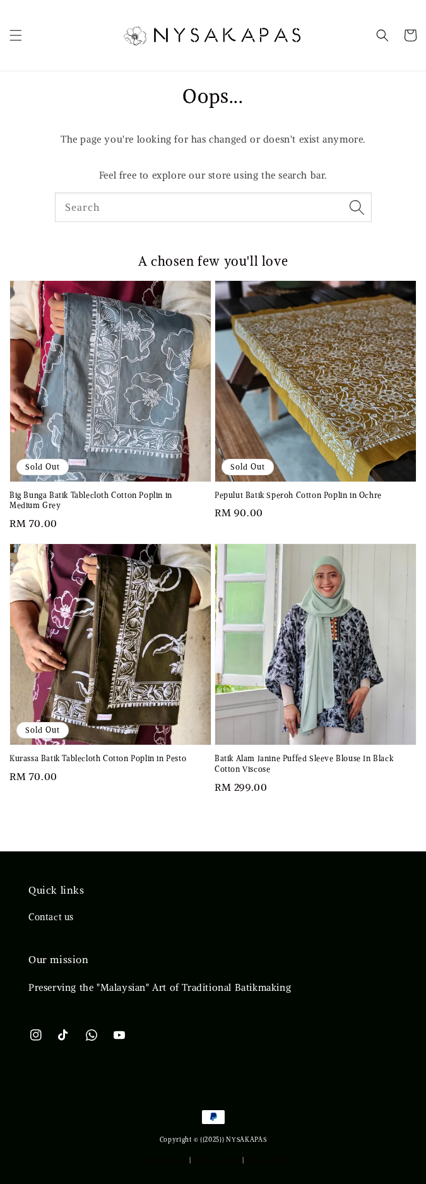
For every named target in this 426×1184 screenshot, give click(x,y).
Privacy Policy (216, 1160)
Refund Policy (269, 1160)
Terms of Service (160, 1160)
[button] (16, 35)
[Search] (357, 207)
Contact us (51, 917)
